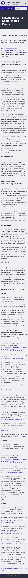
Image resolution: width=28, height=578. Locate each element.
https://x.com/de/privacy (20, 436)
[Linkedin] (2, 8)
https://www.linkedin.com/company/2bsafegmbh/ (14, 52)
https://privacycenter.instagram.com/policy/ (12, 472)
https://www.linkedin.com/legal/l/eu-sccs (11, 533)
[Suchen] (19, 8)
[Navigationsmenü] (25, 3)
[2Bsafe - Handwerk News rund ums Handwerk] (10, 3)
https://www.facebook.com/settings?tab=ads (12, 338)
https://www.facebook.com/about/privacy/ (12, 358)
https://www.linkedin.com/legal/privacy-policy (13, 543)
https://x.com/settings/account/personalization (13, 419)
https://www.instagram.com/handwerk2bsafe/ (13, 50)
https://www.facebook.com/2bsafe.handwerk (13, 47)
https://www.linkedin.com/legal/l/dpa (10, 532)
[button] (2, 575)
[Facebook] (5, 8)
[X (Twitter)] (11, 8)
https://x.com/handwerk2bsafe (9, 48)
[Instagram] (8, 8)
